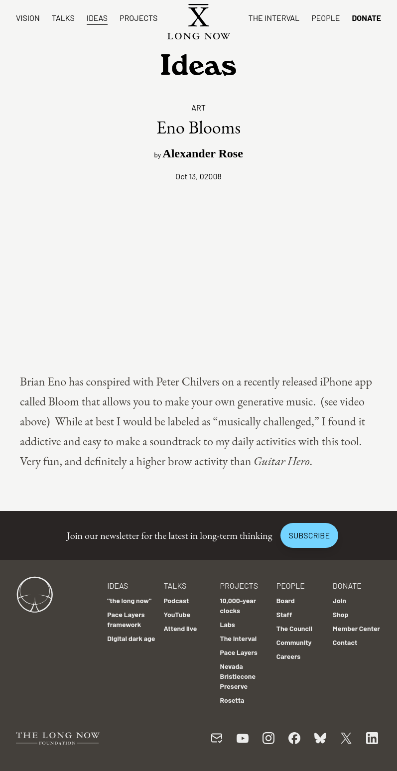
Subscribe (309, 535)
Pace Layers (239, 652)
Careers (288, 656)
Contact (345, 642)
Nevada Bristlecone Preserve (238, 676)
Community (294, 642)
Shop (341, 614)
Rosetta (232, 700)
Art (198, 107)
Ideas (97, 17)
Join (339, 600)
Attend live (180, 628)
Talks (63, 17)
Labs (227, 624)
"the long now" (129, 600)
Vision (28, 17)
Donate (366, 17)
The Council (294, 628)
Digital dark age (131, 638)
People (325, 17)
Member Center (356, 628)
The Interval (274, 17)
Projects (138, 17)
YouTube (176, 614)
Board (285, 600)
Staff (284, 614)
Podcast (176, 600)
